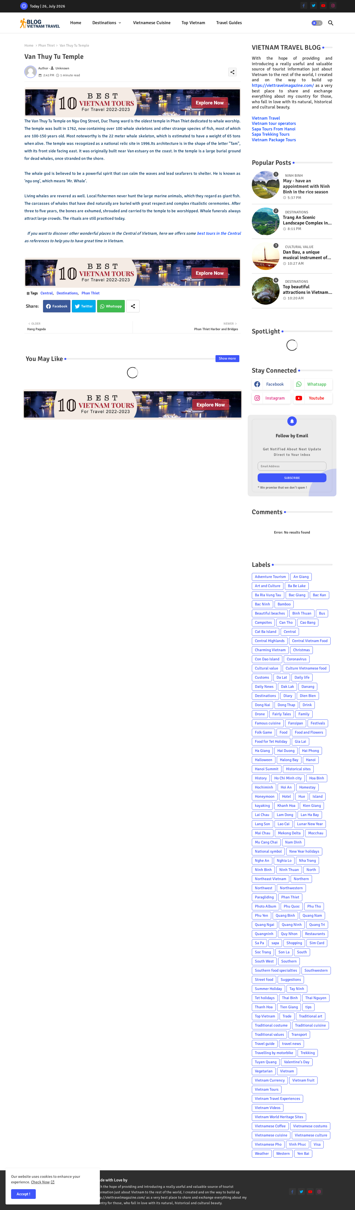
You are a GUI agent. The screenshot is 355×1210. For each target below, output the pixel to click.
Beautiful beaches (270, 613)
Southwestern (316, 970)
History (261, 778)
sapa (275, 943)
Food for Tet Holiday (271, 741)
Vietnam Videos (267, 1107)
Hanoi (311, 759)
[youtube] (323, 5)
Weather (262, 1153)
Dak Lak (287, 686)
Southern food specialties (276, 970)
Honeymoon (265, 796)
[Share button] (133, 306)
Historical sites (298, 769)
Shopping (294, 943)
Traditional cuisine (310, 1025)
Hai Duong (286, 750)
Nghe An (262, 860)
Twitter (87, 306)
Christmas (301, 650)
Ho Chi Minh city (288, 778)
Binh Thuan (301, 613)
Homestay (307, 787)
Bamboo (284, 604)
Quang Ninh (292, 924)
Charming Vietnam (270, 650)
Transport (299, 1034)
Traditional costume (271, 1025)
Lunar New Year (310, 824)
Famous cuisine (268, 723)
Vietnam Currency (270, 1080)
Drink (307, 705)
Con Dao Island (267, 659)
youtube (316, 398)
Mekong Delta (289, 833)
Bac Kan (319, 595)
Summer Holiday (268, 988)
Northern (301, 878)
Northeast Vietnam (270, 878)
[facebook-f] (303, 5)
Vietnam (287, 1071)
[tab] (76, 22)
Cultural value (266, 668)
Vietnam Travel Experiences (277, 1098)
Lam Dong (285, 814)
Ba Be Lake (297, 585)
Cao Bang (307, 622)
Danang (307, 686)
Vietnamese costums (310, 1126)
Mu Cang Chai (266, 842)
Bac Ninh (262, 604)
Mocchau (315, 833)
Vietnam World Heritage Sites (279, 1117)
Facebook (59, 306)
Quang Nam (312, 915)
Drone (260, 714)
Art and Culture (267, 585)
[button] (317, 23)
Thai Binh (290, 998)
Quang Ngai (264, 924)
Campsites (263, 622)
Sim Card (317, 943)
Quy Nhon (289, 933)
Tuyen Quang (266, 1062)
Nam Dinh (293, 842)
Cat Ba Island (265, 631)
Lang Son (262, 824)
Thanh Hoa (264, 1007)
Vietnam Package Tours (274, 140)
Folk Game (263, 732)
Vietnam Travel (266, 118)
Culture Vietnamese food (306, 668)
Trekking (308, 1052)
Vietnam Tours (266, 1089)
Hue (301, 796)
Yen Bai (303, 1153)
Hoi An (286, 787)
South (302, 952)
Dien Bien (308, 695)
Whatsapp (114, 306)
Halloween (263, 759)
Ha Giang (262, 750)
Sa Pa (259, 943)
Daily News (264, 686)
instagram (275, 398)
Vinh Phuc (297, 1144)
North (311, 869)
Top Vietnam (193, 23)
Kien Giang (312, 805)
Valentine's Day (297, 1062)
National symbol (268, 851)
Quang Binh (285, 915)
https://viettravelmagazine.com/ (283, 85)
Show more (227, 358)
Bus (322, 613)
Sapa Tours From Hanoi (273, 129)
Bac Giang (297, 595)
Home (75, 23)
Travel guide (265, 1043)
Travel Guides (229, 23)
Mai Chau (262, 833)
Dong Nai (262, 705)
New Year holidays (304, 851)
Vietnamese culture (311, 1135)
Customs (262, 677)
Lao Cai (284, 824)
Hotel (286, 796)
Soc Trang (263, 952)
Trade (287, 1016)
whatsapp (316, 384)
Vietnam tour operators (274, 123)
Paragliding (264, 897)
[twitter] (313, 5)
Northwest (263, 888)
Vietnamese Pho (268, 1144)
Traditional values (269, 1034)
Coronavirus (296, 659)
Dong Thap (286, 705)
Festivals (318, 723)
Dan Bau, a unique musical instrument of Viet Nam (305, 255)
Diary (287, 695)
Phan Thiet (46, 45)
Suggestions (291, 979)
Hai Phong (310, 750)
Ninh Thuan (289, 869)
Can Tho (286, 622)
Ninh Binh (263, 869)
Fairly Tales (281, 714)
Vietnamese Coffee (270, 1126)
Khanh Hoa (286, 805)
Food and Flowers (309, 732)
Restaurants (315, 933)
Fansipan (295, 723)
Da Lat (282, 677)
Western (283, 1153)
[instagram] (332, 5)
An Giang (301, 576)
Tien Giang (289, 1007)
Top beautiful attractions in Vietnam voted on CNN (305, 289)
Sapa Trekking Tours (271, 134)
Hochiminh (264, 787)
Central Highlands (270, 640)
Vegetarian (264, 1071)
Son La (284, 952)
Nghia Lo (284, 860)
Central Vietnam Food (310, 640)
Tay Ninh (297, 988)
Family (304, 714)
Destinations (104, 23)
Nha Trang (307, 860)
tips (308, 1007)
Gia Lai (300, 741)
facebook (275, 384)
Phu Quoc (292, 906)
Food (283, 732)
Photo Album (265, 906)
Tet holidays (265, 998)
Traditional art (310, 1016)
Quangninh (264, 933)
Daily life (302, 677)
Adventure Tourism (270, 576)
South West (264, 961)
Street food (264, 979)
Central (46, 293)
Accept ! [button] (23, 1194)
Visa (317, 1144)
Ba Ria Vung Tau (268, 595)
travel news (291, 1043)
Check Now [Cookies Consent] (40, 1182)
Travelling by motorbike (274, 1052)
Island (318, 796)
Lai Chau (262, 814)
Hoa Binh (316, 778)
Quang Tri (317, 924)
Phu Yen (261, 915)
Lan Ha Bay (310, 814)
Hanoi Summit (266, 769)
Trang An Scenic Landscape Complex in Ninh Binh (305, 220)
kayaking (262, 805)
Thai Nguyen (315, 998)
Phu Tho (314, 906)
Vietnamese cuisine (152, 23)
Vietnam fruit (303, 1080)
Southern (289, 961)
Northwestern (291, 888)
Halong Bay (289, 759)
